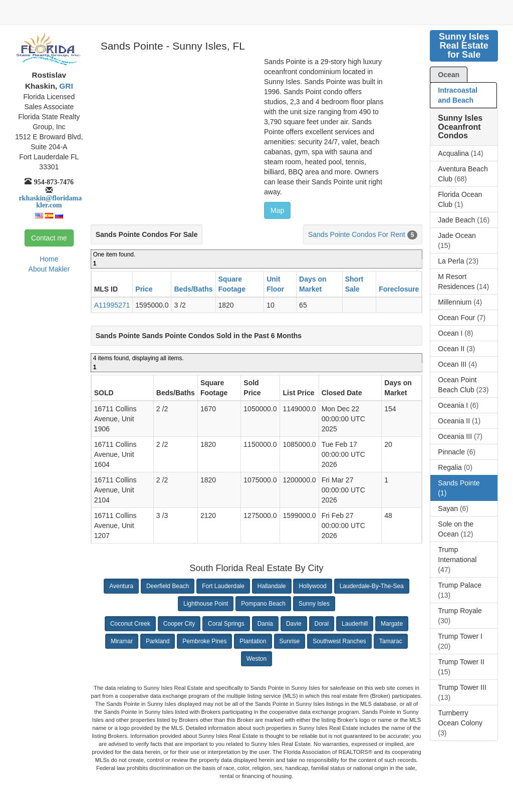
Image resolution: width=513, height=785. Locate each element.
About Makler (49, 269)
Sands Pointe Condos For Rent (356, 234)
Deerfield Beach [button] (167, 586)
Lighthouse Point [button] (205, 603)
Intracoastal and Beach (457, 95)
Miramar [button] (122, 641)
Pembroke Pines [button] (204, 641)
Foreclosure (399, 289)
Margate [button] (392, 623)
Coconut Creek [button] (130, 623)
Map (277, 210)
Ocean (448, 75)
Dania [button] (265, 623)
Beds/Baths (193, 289)
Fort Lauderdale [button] (223, 586)
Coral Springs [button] (226, 623)
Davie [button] (294, 623)
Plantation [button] (252, 641)
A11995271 (112, 305)
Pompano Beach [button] (263, 603)
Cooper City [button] (179, 623)
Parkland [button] (157, 641)
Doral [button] (322, 623)
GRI (65, 86)
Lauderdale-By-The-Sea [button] (372, 586)
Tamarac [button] (390, 641)
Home (49, 259)
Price (143, 289)
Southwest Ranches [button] (339, 641)
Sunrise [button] (290, 641)
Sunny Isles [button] (314, 603)
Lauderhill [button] (355, 623)
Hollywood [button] (312, 586)
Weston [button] (256, 658)
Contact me (49, 238)
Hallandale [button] (272, 586)
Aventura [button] (121, 586)
